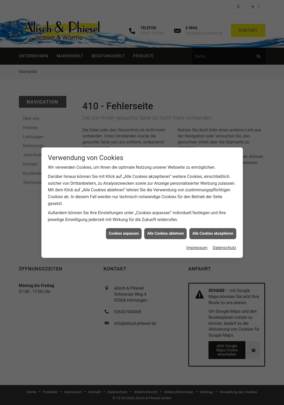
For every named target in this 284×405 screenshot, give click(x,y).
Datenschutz (224, 245)
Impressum (197, 245)
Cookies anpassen (124, 232)
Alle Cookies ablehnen (165, 232)
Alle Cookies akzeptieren (212, 232)
